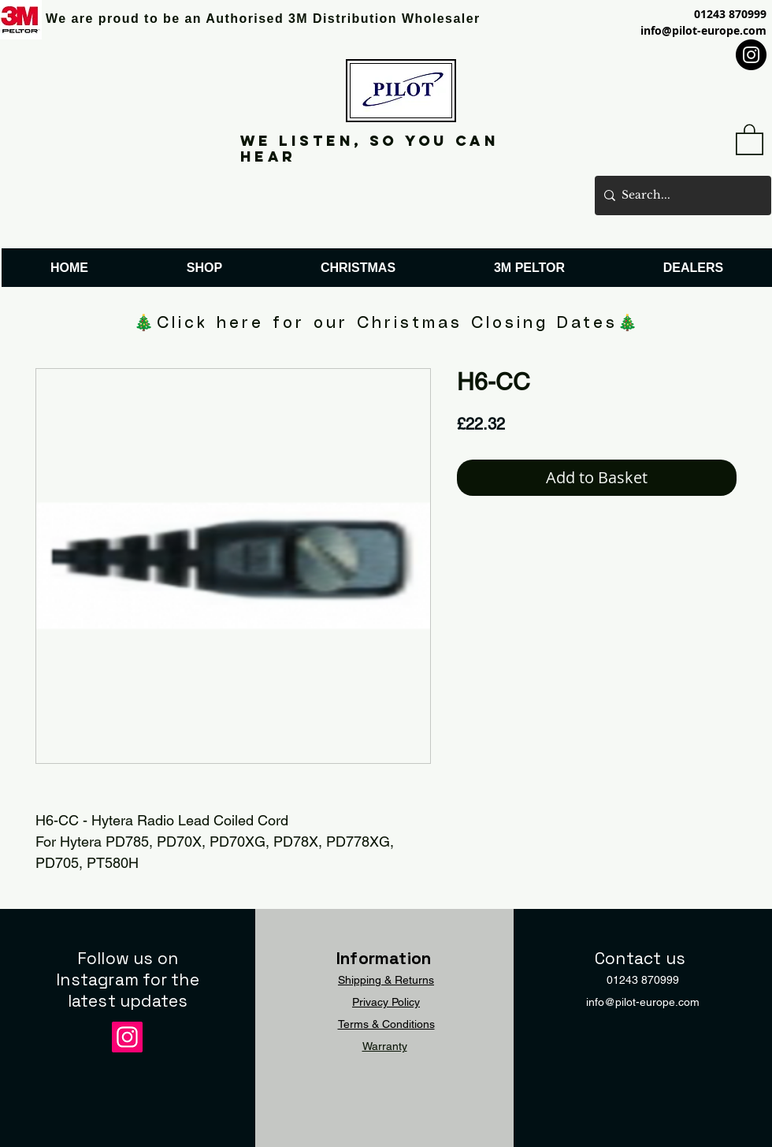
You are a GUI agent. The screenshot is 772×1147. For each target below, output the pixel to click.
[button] (749, 138)
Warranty (384, 1046)
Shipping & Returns (386, 980)
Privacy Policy (386, 1002)
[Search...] (680, 195)
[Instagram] (751, 54)
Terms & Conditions (386, 1024)
